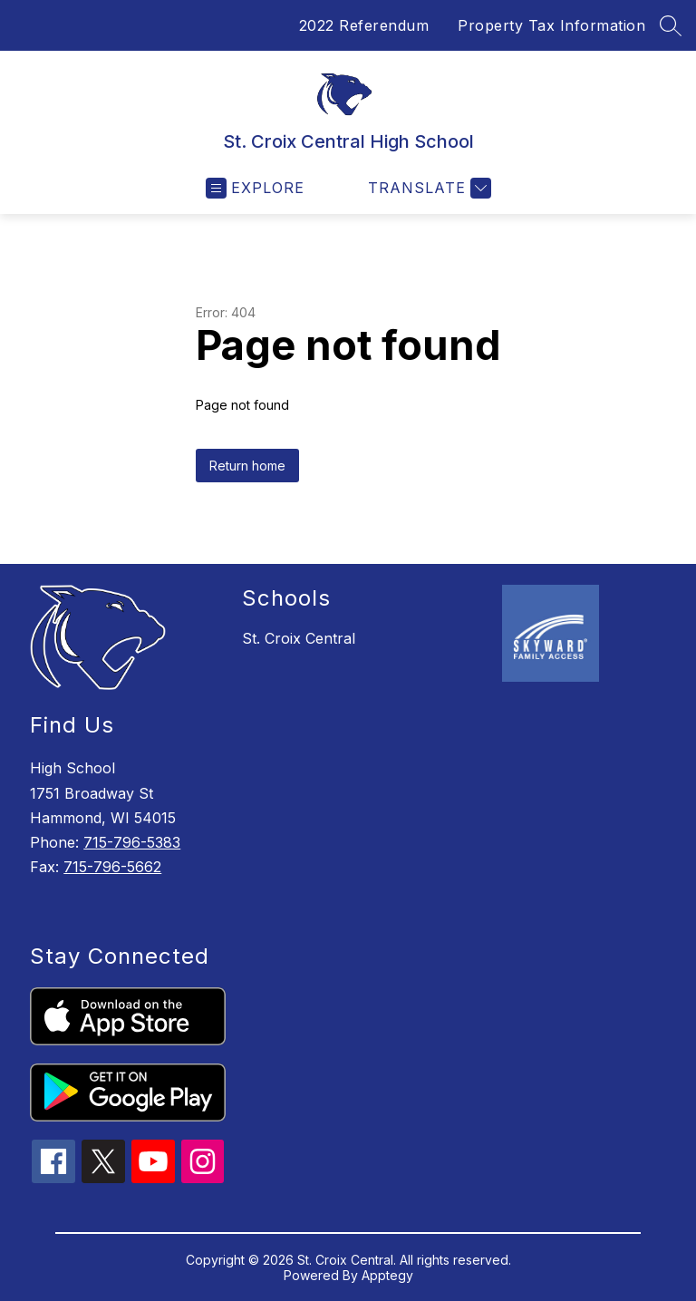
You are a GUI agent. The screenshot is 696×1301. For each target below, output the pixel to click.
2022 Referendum (364, 25)
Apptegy (387, 1275)
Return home (247, 465)
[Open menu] (255, 188)
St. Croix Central (298, 638)
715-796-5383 (131, 842)
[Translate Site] (427, 188)
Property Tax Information (551, 25)
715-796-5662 (112, 867)
